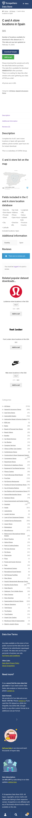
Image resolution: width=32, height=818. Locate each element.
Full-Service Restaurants (11, 481)
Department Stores (10, 462)
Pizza (6, 558)
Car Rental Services (10, 439)
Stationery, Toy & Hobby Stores (13, 591)
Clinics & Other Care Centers (13, 449)
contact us (10, 691)
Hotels (6, 507)
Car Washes (8, 442)
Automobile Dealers (10, 416)
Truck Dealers (8, 614)
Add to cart (8, 57)
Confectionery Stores (10, 452)
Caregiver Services (10, 445)
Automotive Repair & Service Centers (15, 419)
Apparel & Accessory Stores (12, 409)
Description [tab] (6, 115)
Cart (25, 813)
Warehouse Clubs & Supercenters (14, 621)
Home (6, 11)
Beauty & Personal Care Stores (13, 429)
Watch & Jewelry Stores (11, 624)
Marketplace (8, 527)
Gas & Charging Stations (11, 488)
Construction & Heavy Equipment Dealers (16, 455)
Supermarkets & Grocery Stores (13, 601)
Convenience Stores (10, 458)
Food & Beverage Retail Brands (13, 475)
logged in (17, 266)
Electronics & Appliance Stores (13, 465)
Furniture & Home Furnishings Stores (15, 485)
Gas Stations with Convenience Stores (15, 491)
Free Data (7, 478)
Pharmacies (8, 555)
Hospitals (7, 504)
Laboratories (8, 511)
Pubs (5, 565)
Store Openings (9, 598)
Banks (6, 426)
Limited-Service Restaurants (12, 521)
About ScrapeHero (8, 666)
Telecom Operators (10, 604)
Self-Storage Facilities (11, 575)
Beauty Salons (8, 432)
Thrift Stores (8, 608)
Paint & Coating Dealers (11, 545)
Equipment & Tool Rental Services (14, 468)
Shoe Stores (8, 578)
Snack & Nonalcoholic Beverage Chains (16, 581)
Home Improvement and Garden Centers (16, 501)
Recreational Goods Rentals (12, 572)
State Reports (8, 588)
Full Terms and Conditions (11, 656)
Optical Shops (8, 542)
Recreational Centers (10, 568)
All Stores (12, 11)
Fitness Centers (9, 471)
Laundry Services (9, 514)
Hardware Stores (9, 498)
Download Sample (10, 52)
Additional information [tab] (9, 121)
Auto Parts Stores (9, 413)
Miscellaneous (8, 530)
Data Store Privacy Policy (10, 663)
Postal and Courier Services (12, 562)
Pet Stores (7, 552)
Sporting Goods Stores (11, 585)
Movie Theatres (9, 539)
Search (16, 814)
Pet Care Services (9, 549)
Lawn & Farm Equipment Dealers (14, 517)
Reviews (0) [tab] (6, 127)
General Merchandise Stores (12, 494)
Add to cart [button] (16, 314)
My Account (5, 814)
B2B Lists (7, 422)
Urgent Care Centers (10, 617)
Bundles (6, 435)
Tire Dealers (8, 611)
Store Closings (8, 594)
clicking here (12, 782)
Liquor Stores (8, 524)
